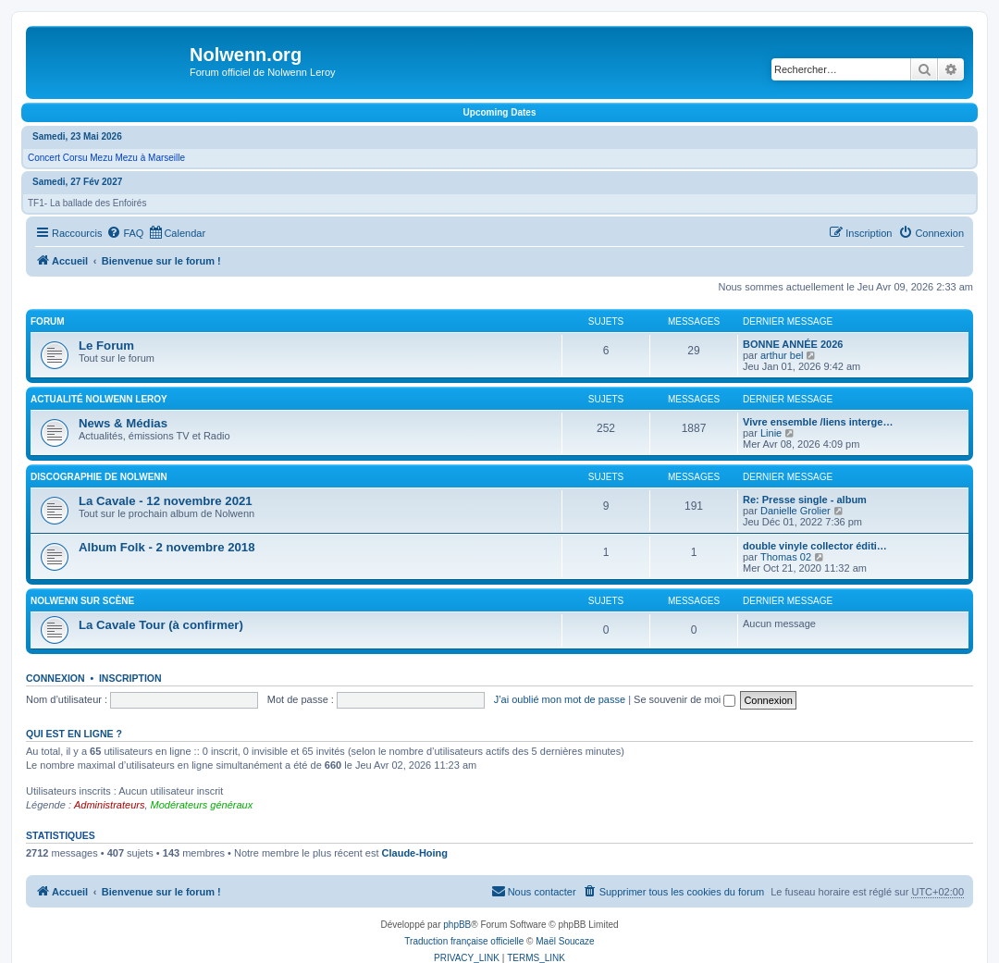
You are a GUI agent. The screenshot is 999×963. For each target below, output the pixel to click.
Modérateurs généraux (202, 804)
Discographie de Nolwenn (99, 477)
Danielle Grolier (795, 510)
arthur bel (781, 355)
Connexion (55, 678)
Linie (771, 432)
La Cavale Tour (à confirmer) (161, 625)
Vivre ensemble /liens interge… (818, 421)
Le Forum (106, 345)
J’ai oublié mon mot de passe (559, 699)
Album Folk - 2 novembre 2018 (167, 547)
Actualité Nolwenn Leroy (99, 399)
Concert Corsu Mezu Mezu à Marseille (106, 158)
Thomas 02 (785, 556)
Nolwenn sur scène (82, 601)
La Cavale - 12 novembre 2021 (166, 501)
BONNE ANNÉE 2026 (793, 344)
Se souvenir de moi (684, 699)
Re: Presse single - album (805, 499)
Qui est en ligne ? (74, 733)
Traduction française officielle (464, 941)
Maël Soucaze (565, 941)
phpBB (457, 925)
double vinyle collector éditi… (815, 545)
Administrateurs (109, 804)
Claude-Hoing (415, 852)
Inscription (130, 678)
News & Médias (123, 423)
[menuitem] (124, 233)
